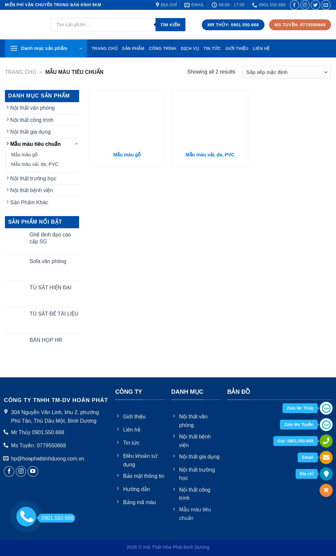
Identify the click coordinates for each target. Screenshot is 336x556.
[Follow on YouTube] (33, 471)
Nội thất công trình (31, 120)
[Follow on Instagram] (305, 5)
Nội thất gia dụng (30, 132)
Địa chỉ (306, 473)
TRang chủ (104, 48)
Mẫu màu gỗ (24, 154)
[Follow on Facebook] (294, 5)
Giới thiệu (236, 48)
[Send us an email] (326, 5)
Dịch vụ (190, 48)
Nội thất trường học (33, 178)
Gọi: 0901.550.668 (295, 440)
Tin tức (212, 48)
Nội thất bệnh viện (31, 190)
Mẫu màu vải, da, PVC (34, 164)
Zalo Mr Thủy (300, 408)
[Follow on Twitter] (315, 5)
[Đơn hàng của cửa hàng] (286, 72)
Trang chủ (20, 72)
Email (307, 457)
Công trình (163, 48)
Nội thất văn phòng (32, 108)
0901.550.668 (56, 518)
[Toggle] (76, 144)
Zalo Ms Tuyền (298, 424)
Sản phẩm (133, 48)
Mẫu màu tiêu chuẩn (35, 144)
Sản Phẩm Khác (29, 202)
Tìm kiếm (170, 24)
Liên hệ (261, 48)
